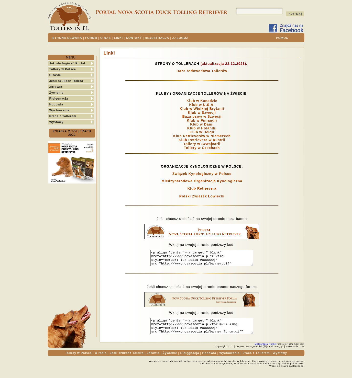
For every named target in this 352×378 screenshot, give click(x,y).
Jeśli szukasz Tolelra (127, 359)
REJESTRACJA (157, 38)
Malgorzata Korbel (266, 350)
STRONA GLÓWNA (67, 38)
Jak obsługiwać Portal (67, 63)
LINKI (118, 38)
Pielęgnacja (58, 98)
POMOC (282, 38)
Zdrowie (55, 87)
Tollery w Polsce (62, 69)
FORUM (91, 38)
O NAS (105, 38)
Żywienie (56, 92)
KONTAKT (134, 38)
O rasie (55, 75)
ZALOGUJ (180, 38)
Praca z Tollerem (63, 116)
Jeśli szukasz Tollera (66, 81)
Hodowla (56, 104)
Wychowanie (59, 110)
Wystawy (56, 122)
